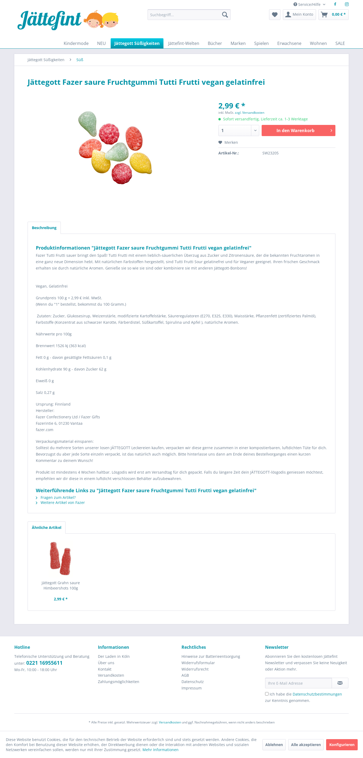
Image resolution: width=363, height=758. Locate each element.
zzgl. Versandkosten (249, 112)
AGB (185, 675)
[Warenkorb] (333, 14)
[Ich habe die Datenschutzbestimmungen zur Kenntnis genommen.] (267, 694)
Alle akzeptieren (306, 744)
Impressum (192, 687)
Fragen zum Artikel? (56, 497)
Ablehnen (274, 744)
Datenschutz (193, 681)
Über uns (106, 662)
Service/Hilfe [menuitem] (307, 4)
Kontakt (104, 669)
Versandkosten (111, 675)
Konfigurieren (342, 744)
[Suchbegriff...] (189, 14)
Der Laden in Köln (114, 656)
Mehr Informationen (160, 749)
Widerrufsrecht (195, 669)
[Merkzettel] (274, 14)
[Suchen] (225, 14)
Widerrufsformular (198, 662)
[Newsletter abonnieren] (340, 683)
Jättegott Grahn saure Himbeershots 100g (61, 585)
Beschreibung (44, 227)
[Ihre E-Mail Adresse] (298, 683)
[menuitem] (189, 17)
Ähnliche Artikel (46, 527)
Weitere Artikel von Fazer (60, 502)
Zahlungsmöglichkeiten (118, 681)
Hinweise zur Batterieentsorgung (211, 656)
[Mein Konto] (299, 14)
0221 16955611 (44, 662)
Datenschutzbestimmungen (317, 694)
